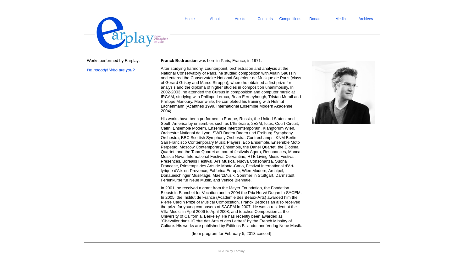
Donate (315, 19)
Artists (240, 19)
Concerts (265, 19)
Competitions (290, 19)
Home (190, 19)
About (215, 19)
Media (340, 19)
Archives (365, 19)
